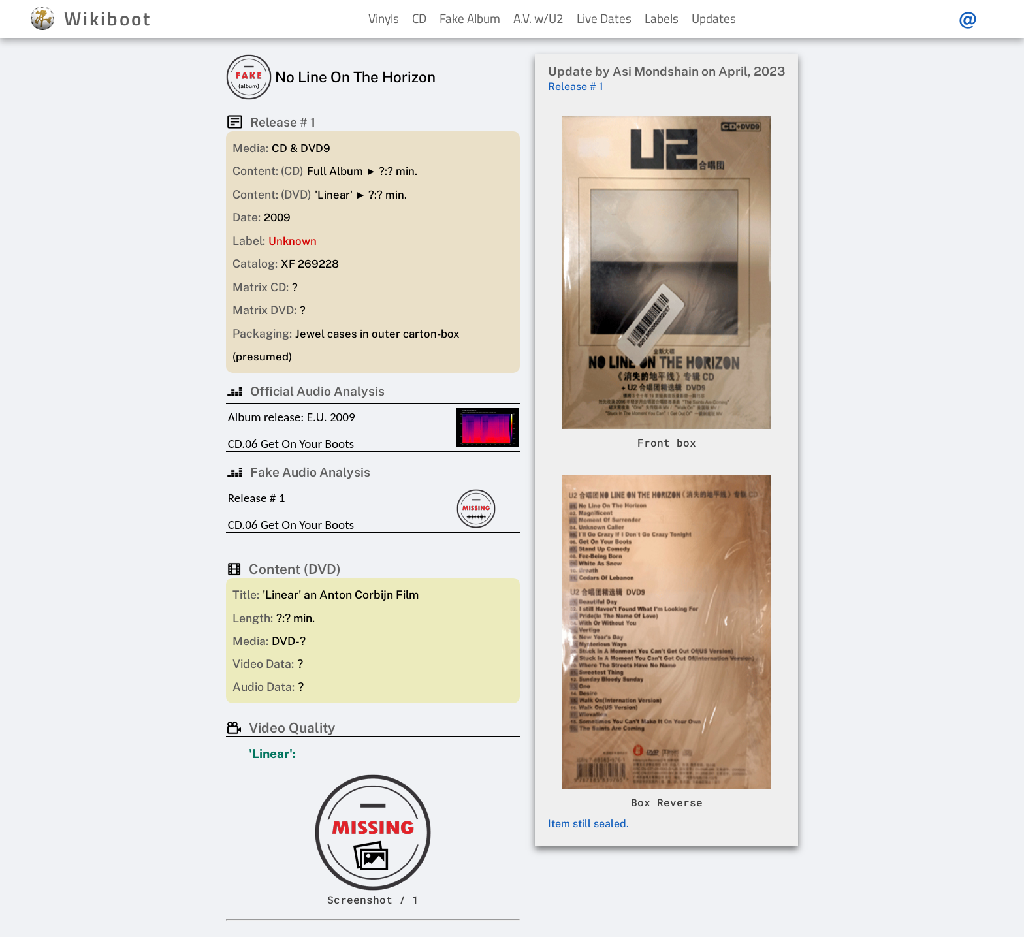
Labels (662, 17)
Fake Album (470, 17)
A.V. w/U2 (538, 17)
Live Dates (604, 17)
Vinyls (383, 17)
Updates (714, 17)
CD (419, 17)
